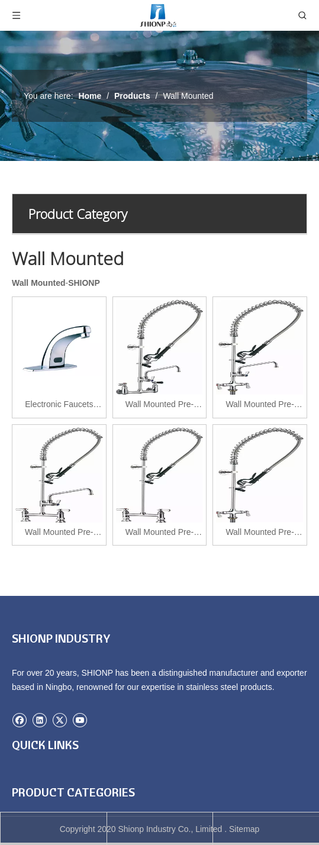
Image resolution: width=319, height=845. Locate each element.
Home (23, 783)
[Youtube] (79, 719)
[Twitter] (60, 719)
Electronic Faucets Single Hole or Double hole (59, 405)
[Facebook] (20, 719)
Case (21, 799)
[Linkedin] (40, 719)
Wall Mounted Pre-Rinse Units (159, 405)
